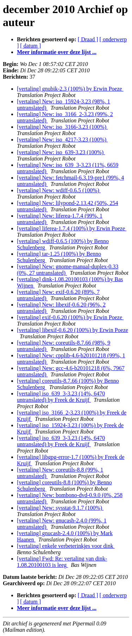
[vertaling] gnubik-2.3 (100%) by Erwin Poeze (70, 89)
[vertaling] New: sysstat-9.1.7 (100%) (60, 508)
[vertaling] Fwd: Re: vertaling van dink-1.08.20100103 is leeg (62, 562)
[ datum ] (30, 46)
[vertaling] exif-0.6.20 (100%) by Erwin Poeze (70, 317)
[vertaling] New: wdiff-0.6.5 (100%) (59, 190)
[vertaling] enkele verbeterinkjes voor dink (66, 546)
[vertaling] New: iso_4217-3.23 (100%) (62, 140)
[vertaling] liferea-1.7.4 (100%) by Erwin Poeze (71, 228)
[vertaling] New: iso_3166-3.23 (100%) (62, 127)
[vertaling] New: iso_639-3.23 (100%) (61, 152)
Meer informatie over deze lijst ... (56, 52)
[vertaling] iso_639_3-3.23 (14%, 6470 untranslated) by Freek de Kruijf (61, 396)
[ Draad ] (88, 39)
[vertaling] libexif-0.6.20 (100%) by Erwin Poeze (72, 330)
